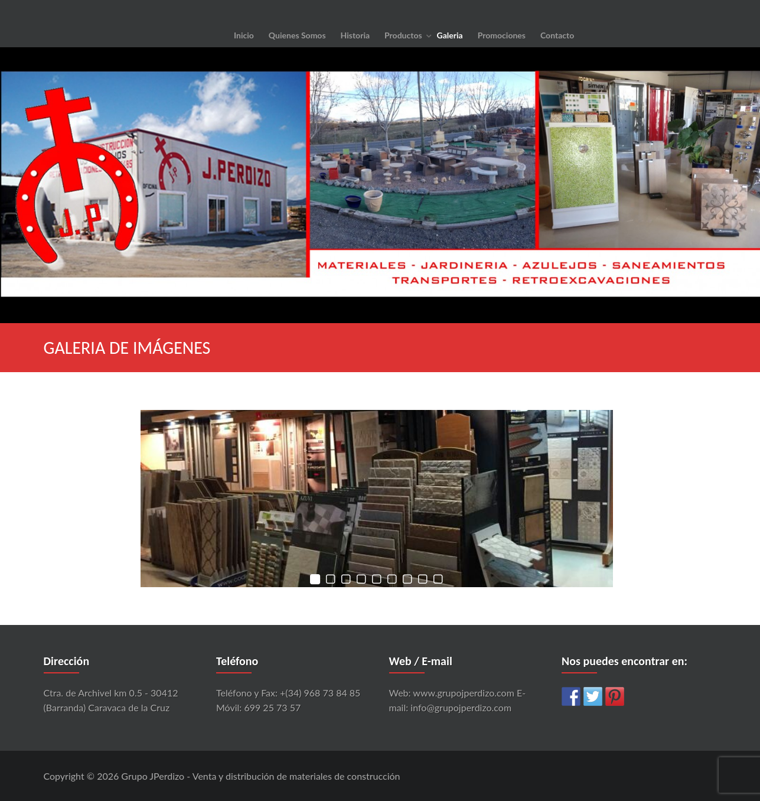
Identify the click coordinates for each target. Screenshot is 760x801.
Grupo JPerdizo (152, 776)
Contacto (557, 35)
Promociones (502, 35)
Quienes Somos (297, 35)
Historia (355, 35)
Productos (403, 35)
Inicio (244, 35)
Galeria (450, 35)
